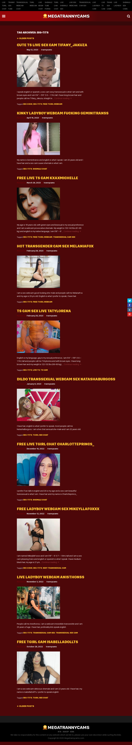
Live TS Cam (103, 5)
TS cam (44, 370)
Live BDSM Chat (40, 5)
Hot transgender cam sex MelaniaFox (55, 246)
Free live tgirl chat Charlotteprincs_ (55, 444)
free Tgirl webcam (52, 104)
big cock (27, 104)
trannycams (46, 50)
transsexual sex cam (67, 633)
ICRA (72, 732)
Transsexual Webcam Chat (22, 5)
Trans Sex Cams (109, 5)
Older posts (25, 38)
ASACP (66, 732)
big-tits (37, 104)
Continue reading (63, 98)
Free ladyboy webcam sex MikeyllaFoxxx (58, 509)
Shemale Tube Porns (48, 5)
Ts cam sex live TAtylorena (44, 311)
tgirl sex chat (40, 435)
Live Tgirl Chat (4, 5)
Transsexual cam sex (64, 237)
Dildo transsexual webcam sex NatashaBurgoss (66, 379)
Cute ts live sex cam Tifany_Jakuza (52, 45)
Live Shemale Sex (64, 5)
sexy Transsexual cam (54, 568)
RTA (59, 732)
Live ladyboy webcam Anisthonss (50, 577)
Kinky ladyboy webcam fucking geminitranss (63, 113)
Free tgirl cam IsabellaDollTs (47, 642)
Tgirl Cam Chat (56, 5)
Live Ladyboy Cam (96, 5)
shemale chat (40, 169)
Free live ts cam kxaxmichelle (47, 178)
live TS (36, 370)
